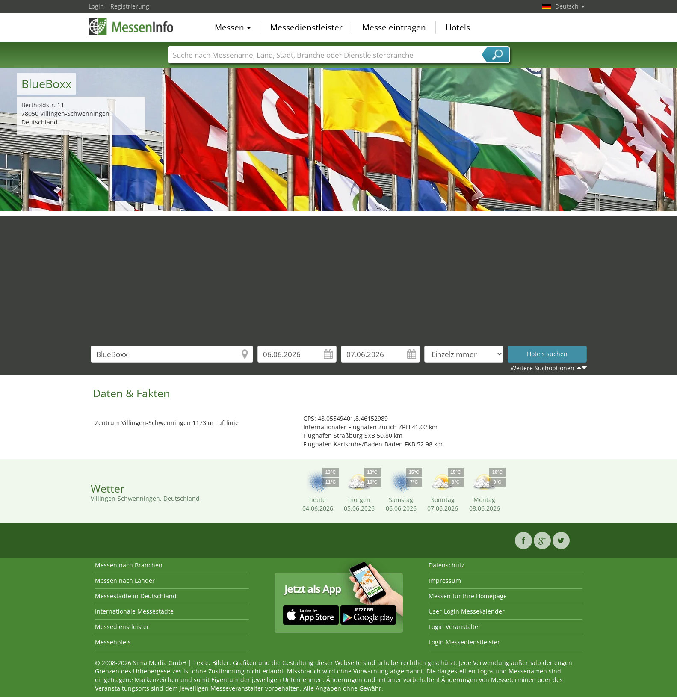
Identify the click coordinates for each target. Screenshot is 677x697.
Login (96, 6)
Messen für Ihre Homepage (468, 596)
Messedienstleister (306, 27)
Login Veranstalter (455, 627)
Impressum (445, 580)
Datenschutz (446, 565)
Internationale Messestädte (134, 611)
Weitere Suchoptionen (542, 368)
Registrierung (129, 6)
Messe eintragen (394, 27)
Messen (233, 27)
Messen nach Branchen (129, 565)
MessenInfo (131, 26)
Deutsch (570, 6)
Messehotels (113, 642)
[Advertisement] (338, 275)
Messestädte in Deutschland (136, 596)
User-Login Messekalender (467, 611)
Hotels (458, 27)
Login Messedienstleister (464, 642)
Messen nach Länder (125, 580)
